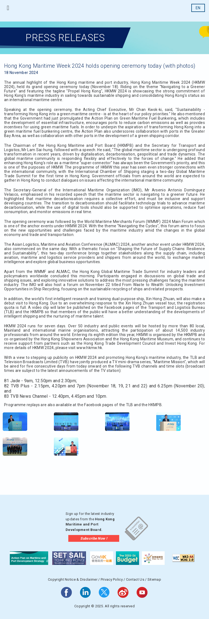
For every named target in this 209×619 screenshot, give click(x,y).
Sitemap (154, 579)
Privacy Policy (112, 579)
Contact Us (135, 579)
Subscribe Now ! (93, 538)
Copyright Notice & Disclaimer (72, 579)
